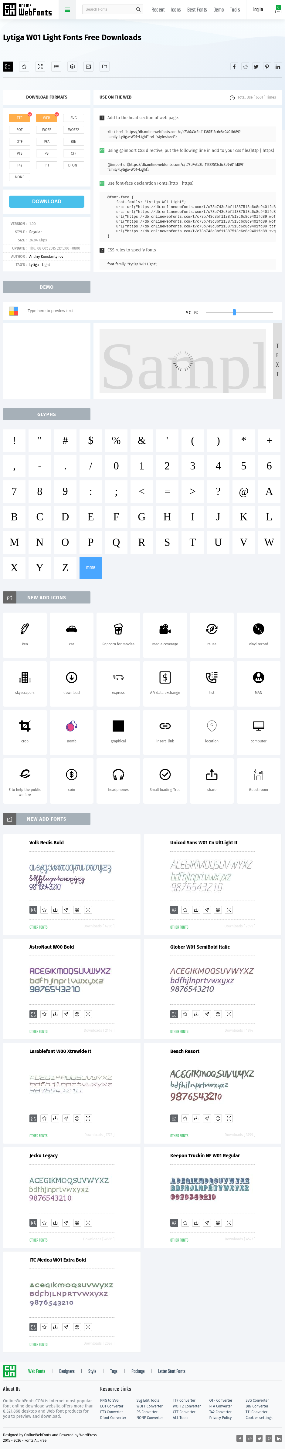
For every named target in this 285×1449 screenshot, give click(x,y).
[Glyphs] (56, 67)
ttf (19, 118)
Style (92, 1372)
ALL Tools (180, 1418)
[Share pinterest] (267, 66)
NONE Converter (150, 1418)
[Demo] (40, 67)
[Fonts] (105, 67)
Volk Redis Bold (46, 843)
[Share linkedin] (278, 66)
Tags (113, 1372)
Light (46, 265)
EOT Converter (111, 1406)
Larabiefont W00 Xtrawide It (60, 1051)
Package (137, 1372)
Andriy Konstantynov (46, 256)
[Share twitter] (256, 66)
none (19, 177)
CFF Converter (184, 1412)
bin (73, 142)
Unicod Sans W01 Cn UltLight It (204, 843)
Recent (158, 10)
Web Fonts (36, 1372)
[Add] (8, 67)
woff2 (73, 130)
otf (20, 142)
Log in (258, 9)
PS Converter (147, 1412)
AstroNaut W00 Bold (51, 947)
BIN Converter (257, 1406)
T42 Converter (220, 1412)
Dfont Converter (113, 1418)
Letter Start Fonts (171, 1372)
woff (46, 130)
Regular (35, 232)
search (138, 9)
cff (73, 153)
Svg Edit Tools (148, 1400)
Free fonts (30, 10)
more (90, 567)
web (46, 118)
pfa (46, 142)
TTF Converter (184, 1400)
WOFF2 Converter (187, 1406)
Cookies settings (259, 1418)
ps (47, 153)
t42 (19, 165)
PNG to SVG (109, 1400)
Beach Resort (184, 1051)
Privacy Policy (220, 1418)
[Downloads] (55, 910)
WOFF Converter (150, 1406)
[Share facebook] (234, 66)
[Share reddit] (245, 66)
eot (19, 130)
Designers (67, 1372)
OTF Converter (220, 1400)
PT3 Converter (111, 1412)
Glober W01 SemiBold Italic (200, 947)
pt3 (19, 153)
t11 (46, 165)
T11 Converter (256, 1412)
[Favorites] (24, 67)
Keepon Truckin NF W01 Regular (205, 1155)
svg (73, 118)
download (46, 201)
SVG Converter (257, 1400)
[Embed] (77, 910)
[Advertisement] (48, 361)
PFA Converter (220, 1406)
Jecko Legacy (43, 1155)
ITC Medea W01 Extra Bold (57, 1260)
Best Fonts (197, 10)
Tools (235, 10)
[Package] (72, 67)
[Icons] (88, 67)
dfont (73, 165)
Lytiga (34, 265)
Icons (176, 10)
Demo (218, 10)
